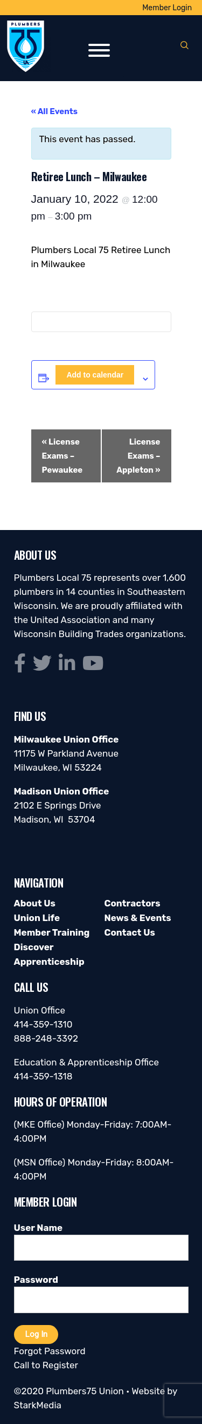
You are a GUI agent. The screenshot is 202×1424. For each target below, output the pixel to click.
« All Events (54, 111)
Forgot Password (50, 1351)
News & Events (138, 917)
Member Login (167, 7)
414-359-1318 (43, 1076)
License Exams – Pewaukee (62, 456)
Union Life (37, 917)
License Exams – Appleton (138, 456)
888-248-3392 (46, 1038)
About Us (34, 903)
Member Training (52, 932)
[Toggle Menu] (99, 50)
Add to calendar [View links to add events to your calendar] (94, 374)
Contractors (133, 903)
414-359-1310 (43, 1024)
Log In (36, 1334)
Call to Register (46, 1365)
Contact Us (130, 932)
